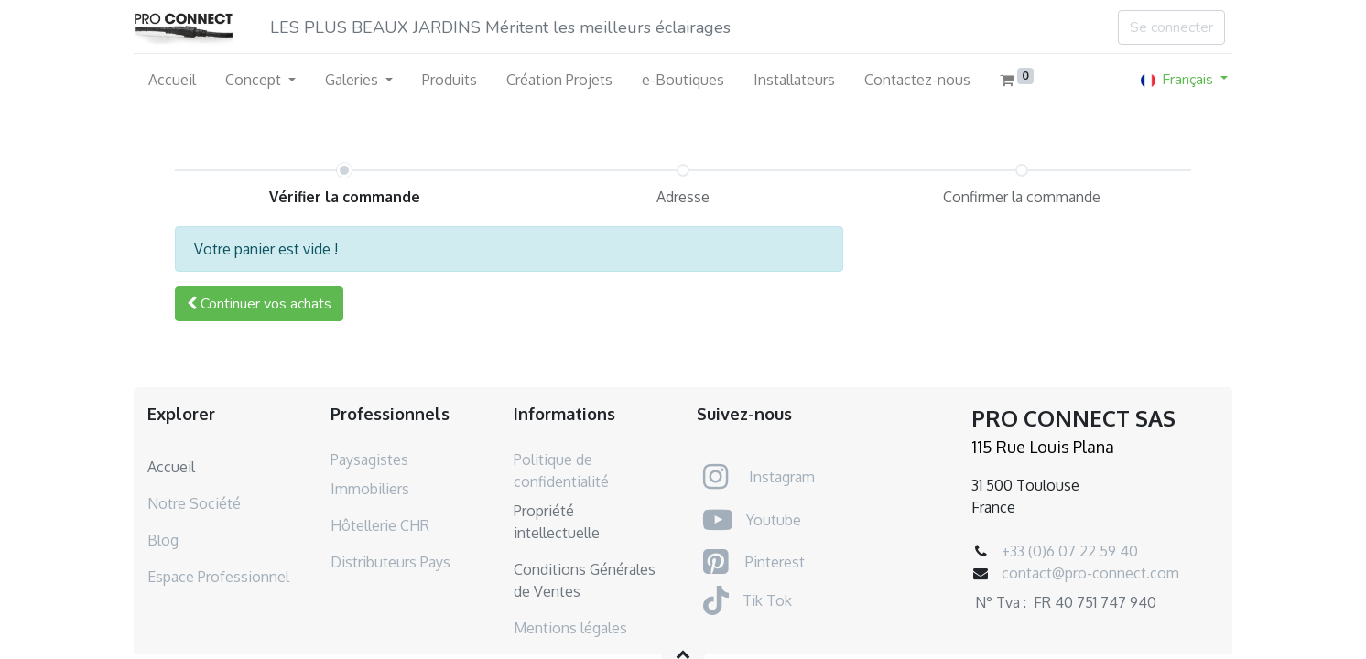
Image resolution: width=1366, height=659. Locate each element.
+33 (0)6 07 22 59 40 (1070, 551)
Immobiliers (370, 489)
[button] (259, 303)
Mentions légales (570, 628)
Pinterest (775, 562)
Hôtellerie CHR (380, 525)
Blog (163, 540)
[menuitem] (172, 79)
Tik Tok (767, 600)
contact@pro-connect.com (1090, 573)
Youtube (773, 520)
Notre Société (194, 503)
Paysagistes (369, 459)
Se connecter (1171, 27)
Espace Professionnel (218, 576)
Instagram (782, 477)
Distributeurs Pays (390, 562)
